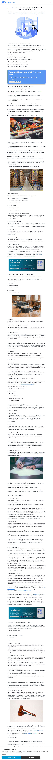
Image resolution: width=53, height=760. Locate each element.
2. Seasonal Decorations (12, 332)
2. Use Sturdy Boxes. (11, 413)
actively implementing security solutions (31, 594)
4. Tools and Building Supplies (13, 573)
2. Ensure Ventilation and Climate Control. (16, 655)
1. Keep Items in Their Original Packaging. (16, 404)
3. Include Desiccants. (12, 424)
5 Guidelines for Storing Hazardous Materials (20, 622)
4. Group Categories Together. (13, 237)
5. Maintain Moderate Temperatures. (15, 441)
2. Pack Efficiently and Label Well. (14, 221)
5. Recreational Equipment (13, 363)
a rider (37, 453)
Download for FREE (15, 82)
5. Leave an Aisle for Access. (13, 244)
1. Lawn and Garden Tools (13, 498)
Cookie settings (31, 757)
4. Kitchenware (10, 351)
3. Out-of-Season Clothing (13, 342)
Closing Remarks (12, 737)
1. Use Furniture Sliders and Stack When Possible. (18, 213)
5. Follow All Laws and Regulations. (15, 690)
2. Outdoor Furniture (11, 521)
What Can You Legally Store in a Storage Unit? (20, 86)
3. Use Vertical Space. (12, 229)
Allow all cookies (11, 757)
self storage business (31, 256)
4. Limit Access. (10, 681)
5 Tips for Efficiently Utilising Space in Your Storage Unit (23, 166)
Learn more (4, 754)
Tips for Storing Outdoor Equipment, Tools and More (22, 487)
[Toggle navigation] (50, 2)
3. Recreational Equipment (13, 547)
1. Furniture (10, 319)
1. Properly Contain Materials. (13, 643)
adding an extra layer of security (24, 590)
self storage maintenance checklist (31, 733)
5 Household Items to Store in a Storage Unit (20, 274)
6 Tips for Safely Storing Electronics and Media (20, 378)
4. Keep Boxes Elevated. (12, 432)
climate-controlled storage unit (27, 384)
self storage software (38, 730)
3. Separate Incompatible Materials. (15, 669)
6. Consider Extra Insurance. (13, 450)
